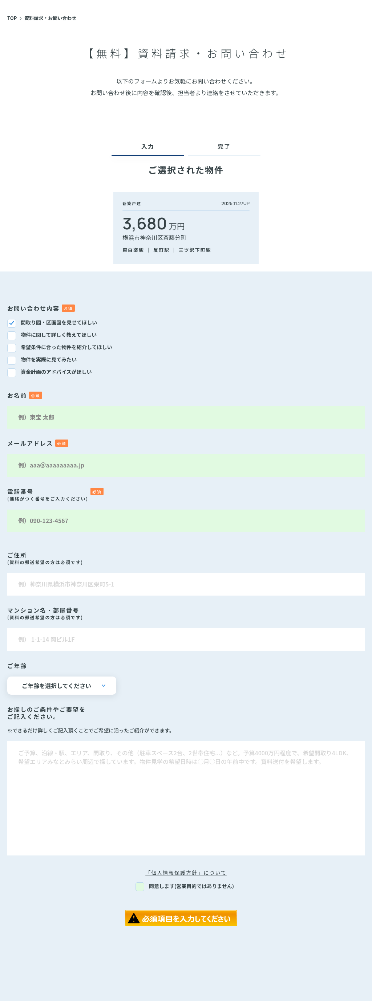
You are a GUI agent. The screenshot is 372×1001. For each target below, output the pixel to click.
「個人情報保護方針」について (186, 872)
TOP (12, 18)
